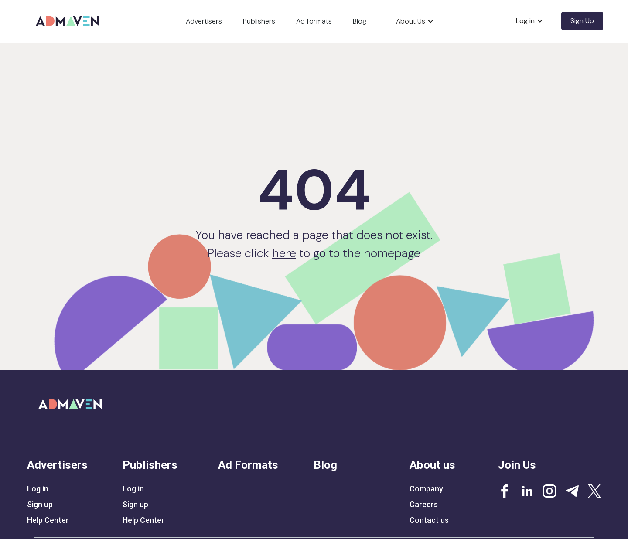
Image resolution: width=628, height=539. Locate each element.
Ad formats (314, 21)
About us (432, 464)
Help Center (48, 520)
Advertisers (204, 21)
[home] (69, 18)
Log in (37, 488)
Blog (359, 21)
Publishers (259, 21)
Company (426, 488)
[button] (415, 21)
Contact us (429, 520)
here (284, 253)
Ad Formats (248, 464)
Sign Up (582, 20)
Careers (424, 504)
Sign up (40, 504)
